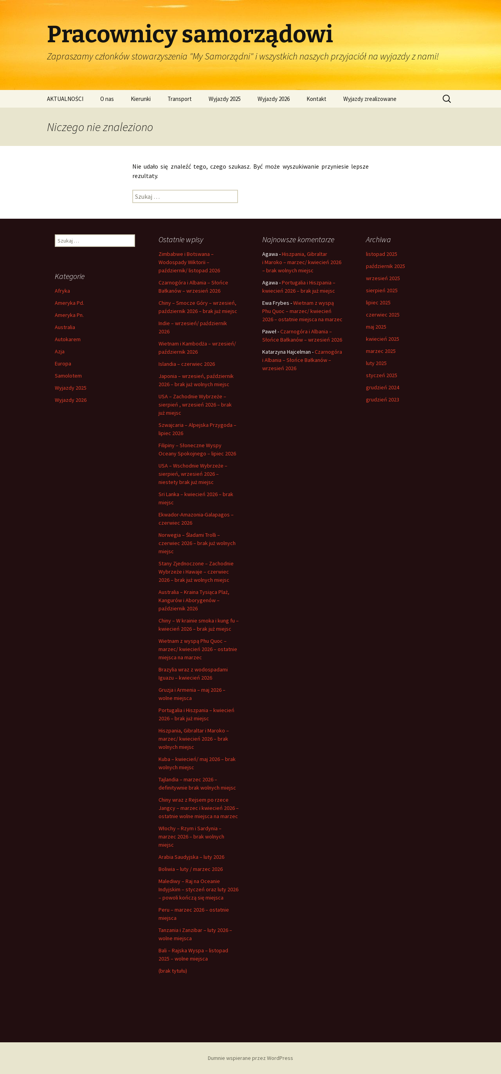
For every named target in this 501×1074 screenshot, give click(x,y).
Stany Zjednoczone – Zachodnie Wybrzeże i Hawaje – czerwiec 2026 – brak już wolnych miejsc (196, 571)
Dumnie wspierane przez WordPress (250, 1057)
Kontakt (316, 99)
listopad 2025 (381, 253)
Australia (65, 327)
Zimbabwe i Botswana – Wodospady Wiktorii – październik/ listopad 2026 (189, 262)
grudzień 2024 (382, 387)
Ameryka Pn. (69, 314)
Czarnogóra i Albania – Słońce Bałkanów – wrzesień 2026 (302, 360)
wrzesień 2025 (383, 278)
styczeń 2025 (381, 375)
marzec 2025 (381, 350)
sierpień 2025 (382, 290)
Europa (63, 363)
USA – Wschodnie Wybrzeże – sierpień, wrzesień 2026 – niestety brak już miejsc (193, 474)
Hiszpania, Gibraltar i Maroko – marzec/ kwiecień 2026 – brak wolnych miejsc (194, 738)
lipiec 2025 (378, 302)
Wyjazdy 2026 (274, 99)
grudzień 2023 (382, 399)
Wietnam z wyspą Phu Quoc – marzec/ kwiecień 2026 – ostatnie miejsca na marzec (198, 649)
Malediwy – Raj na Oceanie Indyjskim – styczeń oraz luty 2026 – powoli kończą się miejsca (198, 889)
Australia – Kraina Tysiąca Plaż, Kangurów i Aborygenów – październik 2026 (194, 600)
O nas (107, 99)
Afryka (62, 290)
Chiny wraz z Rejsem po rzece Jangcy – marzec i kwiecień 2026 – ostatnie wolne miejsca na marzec (199, 808)
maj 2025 (376, 326)
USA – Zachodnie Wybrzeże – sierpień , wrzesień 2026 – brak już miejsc (195, 404)
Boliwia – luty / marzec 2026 (191, 869)
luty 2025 (376, 363)
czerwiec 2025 (383, 314)
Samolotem (68, 375)
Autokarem (68, 339)
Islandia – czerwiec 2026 (187, 363)
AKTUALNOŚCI (65, 99)
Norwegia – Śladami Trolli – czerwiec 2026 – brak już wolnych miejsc (197, 543)
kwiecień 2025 (382, 338)
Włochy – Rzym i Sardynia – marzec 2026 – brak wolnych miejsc (191, 836)
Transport (180, 99)
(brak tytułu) (173, 970)
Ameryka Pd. (69, 302)
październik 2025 (385, 266)
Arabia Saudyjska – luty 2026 (191, 856)
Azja (60, 351)
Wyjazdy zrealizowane (369, 99)
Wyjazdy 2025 (225, 99)
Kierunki (141, 99)
